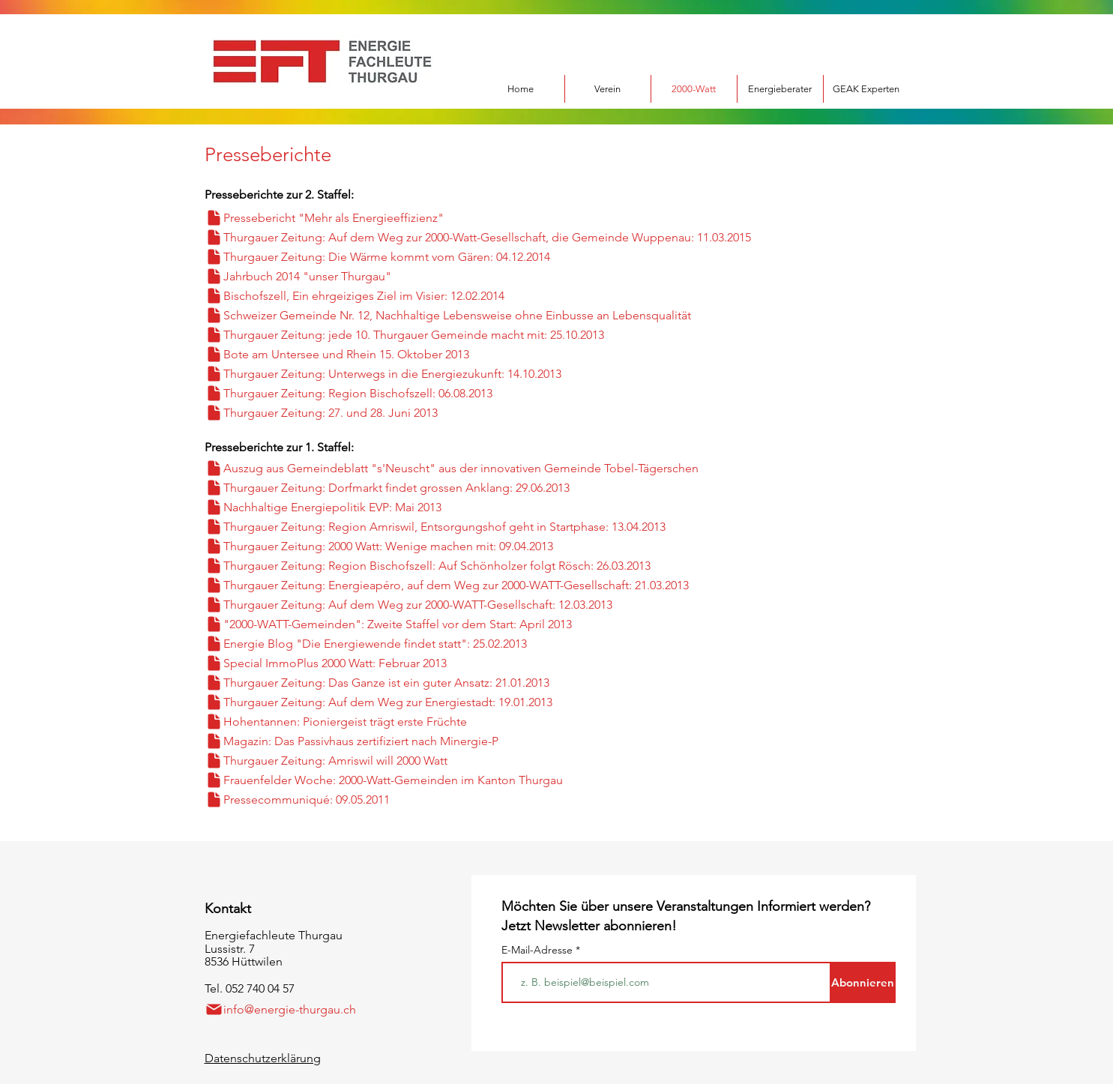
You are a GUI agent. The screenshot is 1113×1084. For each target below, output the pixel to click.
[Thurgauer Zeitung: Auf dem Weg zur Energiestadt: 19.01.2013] (444, 702)
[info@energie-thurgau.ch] (291, 1009)
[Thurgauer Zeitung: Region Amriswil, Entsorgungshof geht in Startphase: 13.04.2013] (492, 527)
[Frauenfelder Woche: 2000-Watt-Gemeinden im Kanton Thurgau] (452, 780)
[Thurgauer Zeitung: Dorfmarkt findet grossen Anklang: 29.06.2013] (444, 488)
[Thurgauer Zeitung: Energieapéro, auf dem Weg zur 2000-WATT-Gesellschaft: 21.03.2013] (513, 585)
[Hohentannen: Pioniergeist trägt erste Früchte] (419, 721)
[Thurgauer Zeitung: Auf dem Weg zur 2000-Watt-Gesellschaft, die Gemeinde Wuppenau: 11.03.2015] (544, 237)
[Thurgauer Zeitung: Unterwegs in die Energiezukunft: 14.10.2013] (429, 374)
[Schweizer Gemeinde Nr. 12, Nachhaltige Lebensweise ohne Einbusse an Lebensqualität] (513, 315)
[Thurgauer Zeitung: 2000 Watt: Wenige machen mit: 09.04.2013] (437, 546)
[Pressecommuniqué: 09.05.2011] (419, 799)
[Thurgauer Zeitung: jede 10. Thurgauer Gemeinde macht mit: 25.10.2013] (474, 335)
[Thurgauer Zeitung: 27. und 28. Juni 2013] (382, 413)
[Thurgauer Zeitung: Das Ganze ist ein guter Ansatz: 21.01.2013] (434, 682)
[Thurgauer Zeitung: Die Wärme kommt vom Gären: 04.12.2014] (434, 257)
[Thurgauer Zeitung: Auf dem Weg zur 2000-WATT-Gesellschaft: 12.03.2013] (492, 604)
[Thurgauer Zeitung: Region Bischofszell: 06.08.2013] (417, 393)
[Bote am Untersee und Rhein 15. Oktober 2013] (404, 354)
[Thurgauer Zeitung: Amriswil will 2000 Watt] (404, 760)
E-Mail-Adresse (538, 950)
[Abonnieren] (863, 982)
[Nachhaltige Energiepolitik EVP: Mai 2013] (411, 507)
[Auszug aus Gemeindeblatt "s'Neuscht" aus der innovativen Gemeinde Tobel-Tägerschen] (513, 468)
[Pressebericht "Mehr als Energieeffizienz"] (353, 218)
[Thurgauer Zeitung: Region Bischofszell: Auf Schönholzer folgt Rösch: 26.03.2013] (508, 565)
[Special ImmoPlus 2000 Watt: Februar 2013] (406, 663)
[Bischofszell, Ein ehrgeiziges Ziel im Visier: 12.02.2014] (408, 296)
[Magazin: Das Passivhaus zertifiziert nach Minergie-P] (429, 741)
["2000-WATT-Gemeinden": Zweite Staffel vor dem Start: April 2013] (474, 624)
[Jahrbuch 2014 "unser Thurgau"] (341, 276)
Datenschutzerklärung (263, 1058)
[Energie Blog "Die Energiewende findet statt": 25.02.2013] (452, 643)
